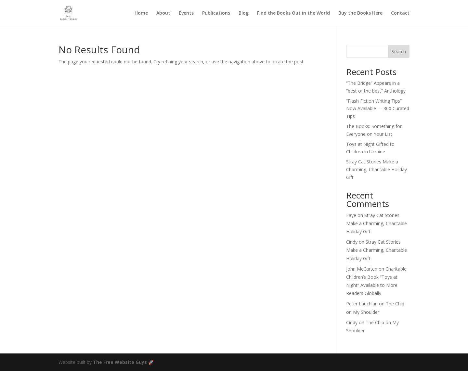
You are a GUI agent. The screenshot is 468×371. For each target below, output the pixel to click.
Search (399, 51)
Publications (216, 13)
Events (186, 13)
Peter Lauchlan (362, 304)
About (163, 13)
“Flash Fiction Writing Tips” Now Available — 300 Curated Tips (377, 109)
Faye (351, 215)
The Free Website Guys (120, 362)
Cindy (352, 242)
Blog (244, 13)
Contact (400, 13)
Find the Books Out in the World (293, 13)
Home (141, 13)
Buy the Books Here (360, 13)
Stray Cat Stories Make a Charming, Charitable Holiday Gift (376, 169)
